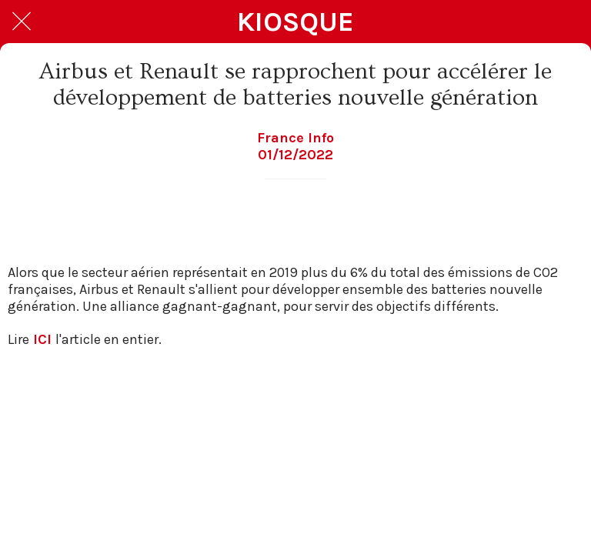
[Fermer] (21, 21)
